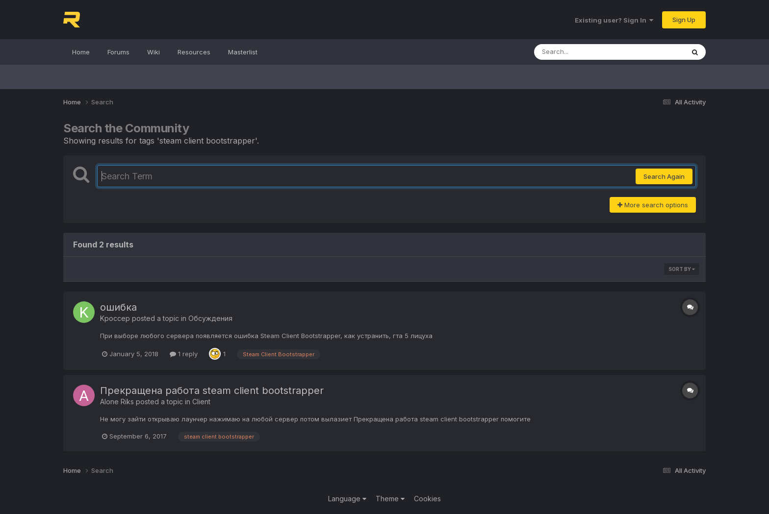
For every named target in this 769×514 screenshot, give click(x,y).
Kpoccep (115, 318)
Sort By (681, 269)
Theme (390, 498)
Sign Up (683, 20)
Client (201, 401)
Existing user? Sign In (614, 20)
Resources (194, 52)
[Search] (582, 52)
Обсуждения (210, 318)
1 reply (184, 354)
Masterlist (242, 52)
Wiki (153, 52)
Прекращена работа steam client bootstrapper (212, 390)
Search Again (664, 176)
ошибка (118, 307)
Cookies (427, 498)
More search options (652, 205)
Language (347, 498)
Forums (118, 52)
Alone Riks (117, 401)
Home (81, 52)
